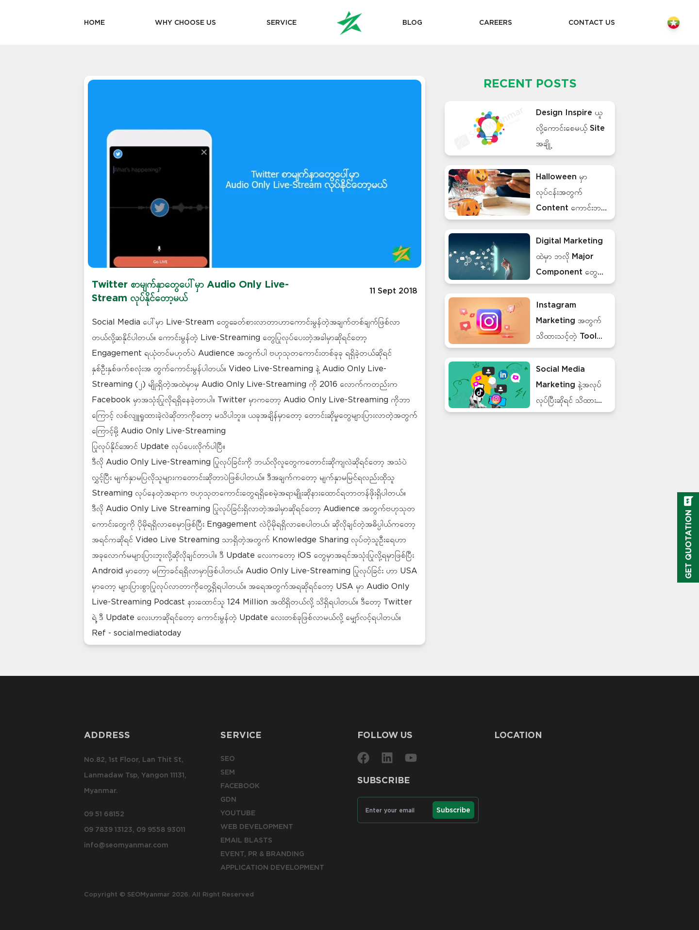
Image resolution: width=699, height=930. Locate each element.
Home (94, 22)
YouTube (237, 813)
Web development (256, 826)
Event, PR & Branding (262, 854)
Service (281, 22)
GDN (228, 799)
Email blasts (246, 840)
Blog (412, 22)
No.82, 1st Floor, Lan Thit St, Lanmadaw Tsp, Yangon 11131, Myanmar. (135, 775)
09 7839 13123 (108, 829)
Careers (495, 22)
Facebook (240, 786)
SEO (227, 758)
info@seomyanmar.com (126, 845)
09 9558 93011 (160, 829)
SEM (227, 772)
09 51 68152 (104, 814)
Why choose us (185, 22)
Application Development (272, 867)
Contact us (591, 22)
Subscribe (453, 810)
